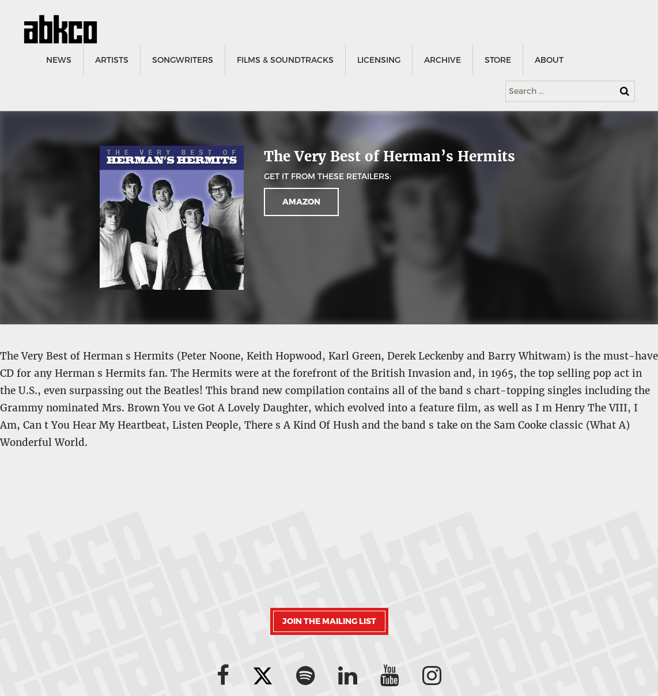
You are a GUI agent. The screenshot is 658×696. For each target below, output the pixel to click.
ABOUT (548, 60)
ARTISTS (111, 60)
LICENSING (378, 60)
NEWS (58, 60)
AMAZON (301, 201)
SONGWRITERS (182, 60)
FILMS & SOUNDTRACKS (284, 60)
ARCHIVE (441, 60)
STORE (497, 60)
